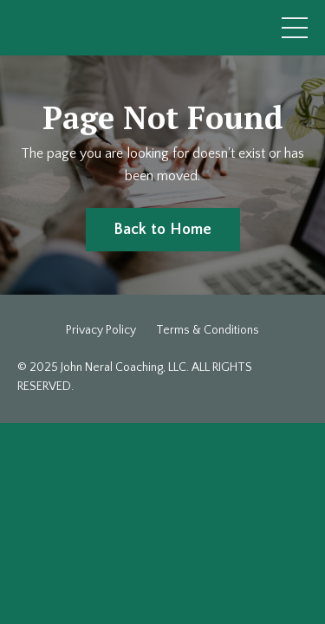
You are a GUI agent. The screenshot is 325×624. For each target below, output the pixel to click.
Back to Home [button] (163, 229)
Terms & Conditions (207, 330)
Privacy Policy (101, 330)
